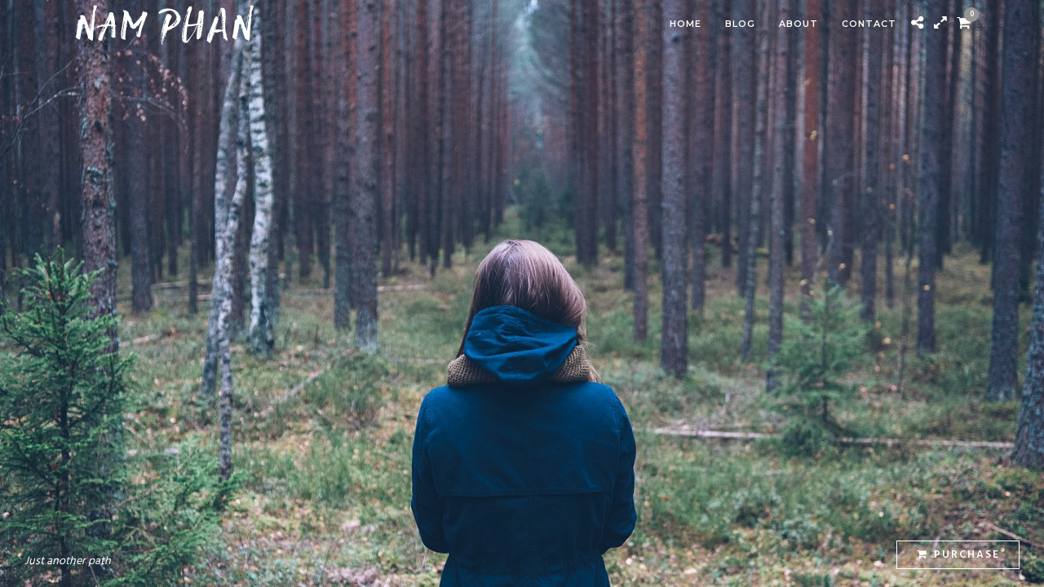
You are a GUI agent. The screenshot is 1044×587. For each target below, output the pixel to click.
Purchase (958, 554)
